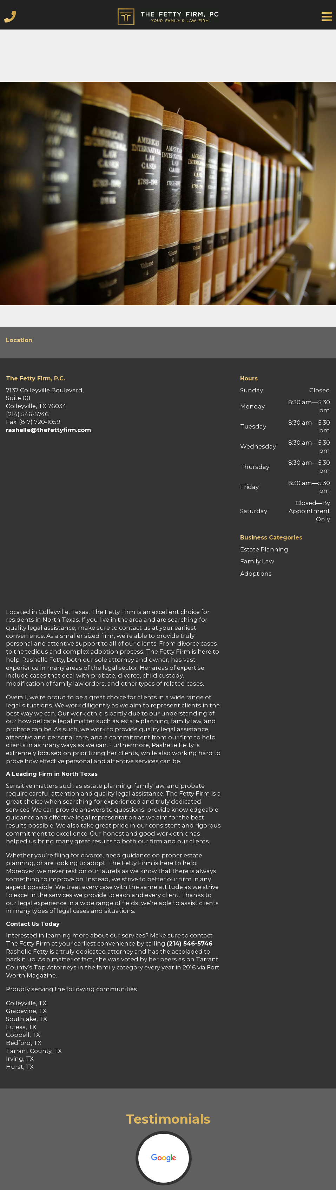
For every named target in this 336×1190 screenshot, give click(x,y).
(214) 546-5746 (189, 943)
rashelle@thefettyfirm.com (48, 429)
